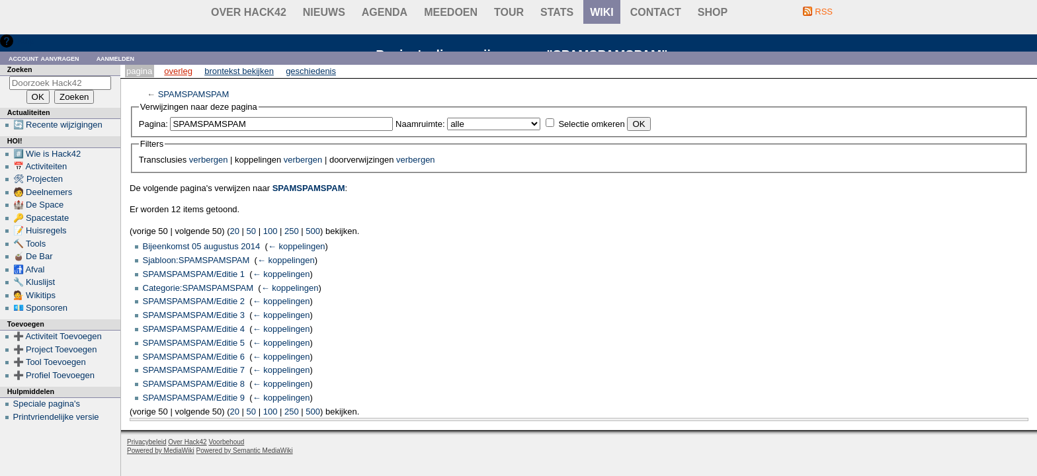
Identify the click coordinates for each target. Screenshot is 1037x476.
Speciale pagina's (47, 404)
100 (270, 231)
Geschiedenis (311, 71)
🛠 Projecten (38, 179)
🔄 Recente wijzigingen (58, 125)
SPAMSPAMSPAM (193, 94)
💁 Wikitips (34, 295)
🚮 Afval (29, 269)
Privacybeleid (146, 442)
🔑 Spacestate (41, 218)
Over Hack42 (248, 12)
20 (234, 231)
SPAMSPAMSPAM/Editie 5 (194, 343)
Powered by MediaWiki (160, 450)
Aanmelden (116, 58)
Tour (509, 12)
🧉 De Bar (33, 256)
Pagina (139, 71)
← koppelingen (296, 246)
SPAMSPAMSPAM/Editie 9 (194, 398)
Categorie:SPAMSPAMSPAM (198, 288)
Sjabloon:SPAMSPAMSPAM (196, 260)
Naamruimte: (419, 124)
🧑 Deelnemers (43, 192)
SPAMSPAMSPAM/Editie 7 (194, 370)
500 (313, 231)
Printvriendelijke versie (56, 417)
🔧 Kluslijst (34, 282)
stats (556, 12)
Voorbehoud (226, 442)
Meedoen (450, 12)
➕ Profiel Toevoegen (54, 375)
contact (655, 12)
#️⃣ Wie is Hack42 (47, 154)
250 (291, 231)
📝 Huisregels (40, 230)
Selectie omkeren (591, 124)
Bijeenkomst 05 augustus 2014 (202, 246)
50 (251, 231)
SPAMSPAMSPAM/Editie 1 (194, 274)
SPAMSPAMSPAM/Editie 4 (194, 329)
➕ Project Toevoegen (55, 349)
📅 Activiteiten (40, 166)
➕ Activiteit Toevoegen (57, 336)
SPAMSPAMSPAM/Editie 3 (194, 315)
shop (712, 12)
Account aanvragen (44, 58)
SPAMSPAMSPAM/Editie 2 (194, 301)
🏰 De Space (38, 205)
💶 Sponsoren (40, 308)
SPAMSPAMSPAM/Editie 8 (194, 384)
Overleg (178, 71)
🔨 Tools (29, 244)
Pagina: (153, 124)
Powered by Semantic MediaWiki (244, 450)
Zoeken (19, 69)
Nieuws (324, 12)
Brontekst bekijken (239, 71)
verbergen (208, 160)
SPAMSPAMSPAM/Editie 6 (194, 357)
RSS (824, 12)
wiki (602, 12)
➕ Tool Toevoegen (49, 362)
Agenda (384, 12)
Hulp (25, 41)
